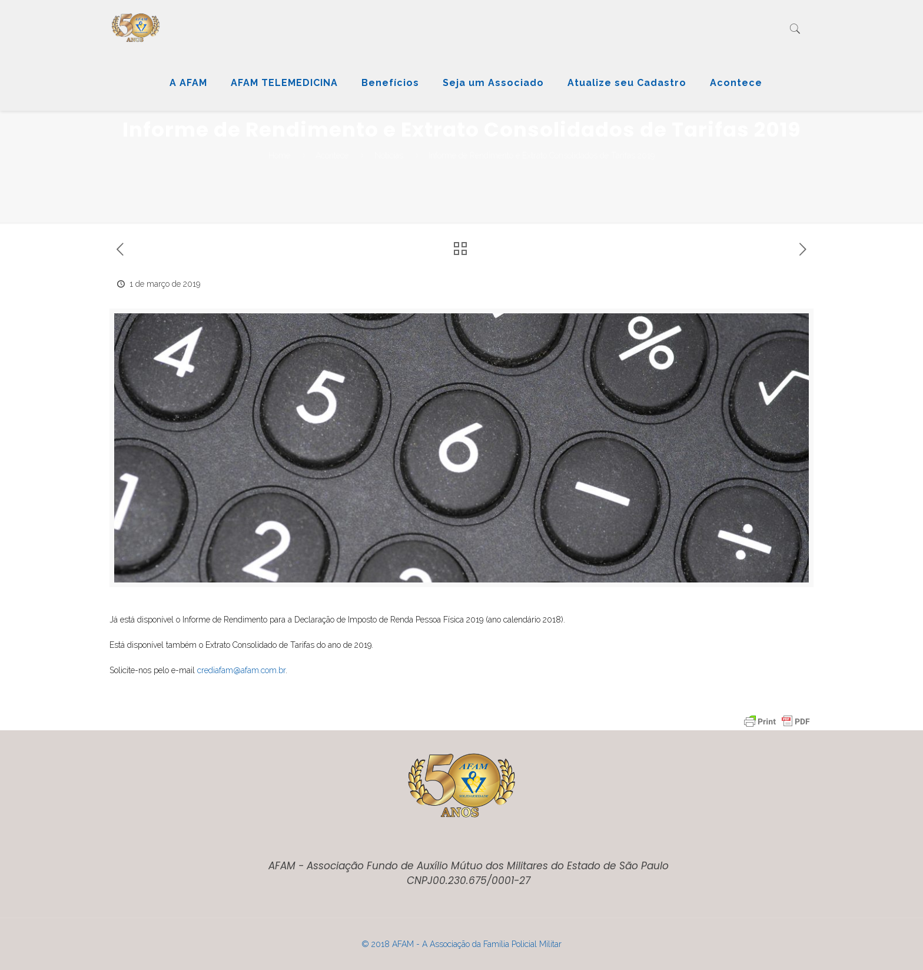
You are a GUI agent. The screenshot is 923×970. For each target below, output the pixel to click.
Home (279, 155)
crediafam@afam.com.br (241, 670)
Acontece (332, 155)
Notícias (388, 155)
